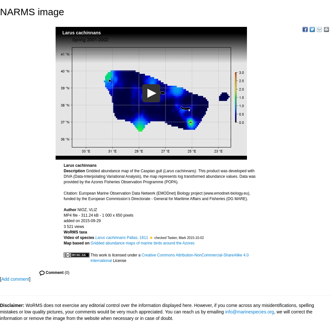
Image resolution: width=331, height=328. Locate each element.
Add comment (15, 279)
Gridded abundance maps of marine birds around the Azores (143, 243)
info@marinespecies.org (249, 311)
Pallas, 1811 (121, 237)
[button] (151, 237)
